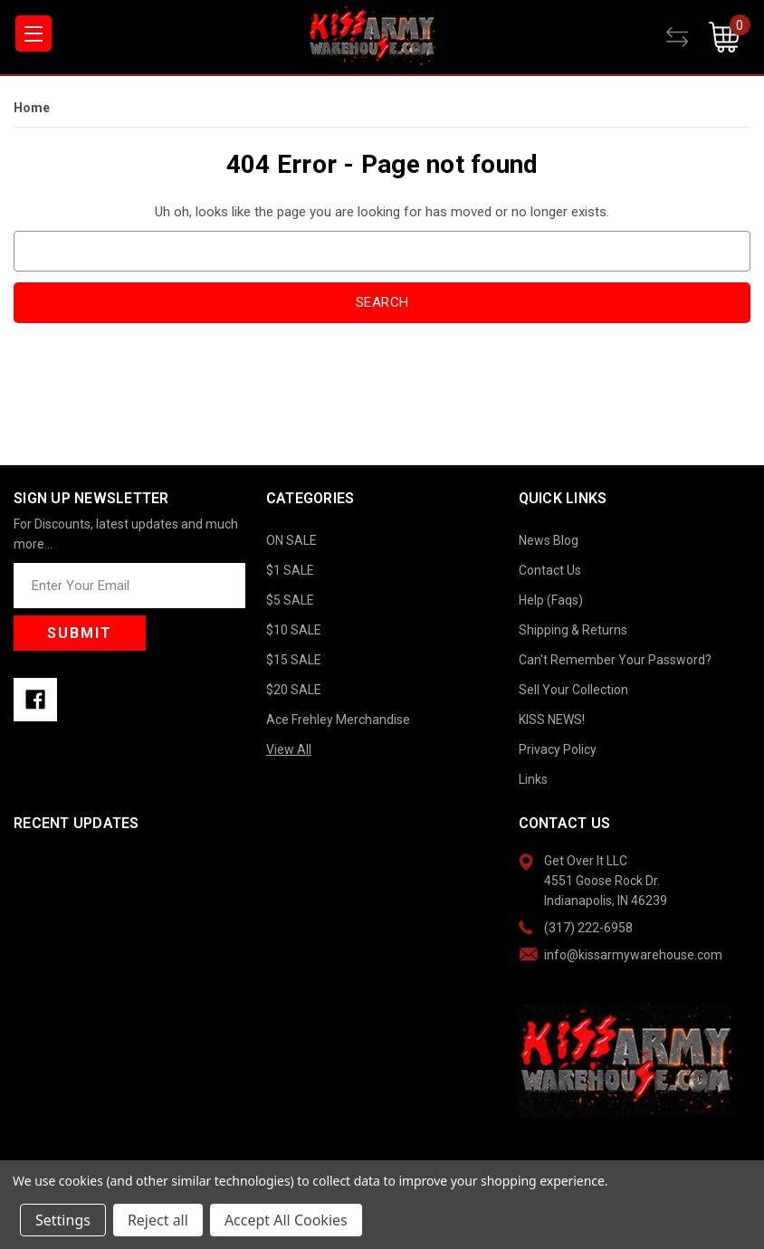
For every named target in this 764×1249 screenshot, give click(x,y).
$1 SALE (290, 570)
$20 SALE (293, 689)
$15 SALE (293, 660)
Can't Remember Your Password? (615, 660)
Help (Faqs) (551, 600)
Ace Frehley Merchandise (338, 719)
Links (533, 779)
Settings (63, 1220)
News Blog (548, 540)
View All (288, 749)
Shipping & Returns (573, 630)
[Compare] (687, 37)
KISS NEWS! (552, 719)
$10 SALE (293, 630)
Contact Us (550, 570)
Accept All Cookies (286, 1220)
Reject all (158, 1220)
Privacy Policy (558, 749)
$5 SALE (290, 600)
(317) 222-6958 (588, 927)
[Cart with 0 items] (729, 37)
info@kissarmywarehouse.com (633, 955)
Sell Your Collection (573, 689)
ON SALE (291, 540)
